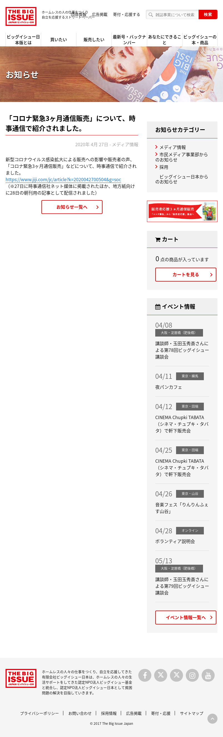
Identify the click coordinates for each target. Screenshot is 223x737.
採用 (163, 166)
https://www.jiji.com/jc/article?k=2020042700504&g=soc (63, 179)
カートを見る (185, 274)
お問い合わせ (80, 713)
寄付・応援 (161, 713)
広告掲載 (99, 14)
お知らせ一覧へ (71, 206)
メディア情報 (172, 147)
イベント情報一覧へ (186, 617)
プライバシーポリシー (39, 713)
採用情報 (109, 713)
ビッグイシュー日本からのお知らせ (181, 179)
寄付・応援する (126, 14)
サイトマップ (191, 713)
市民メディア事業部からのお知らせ (181, 157)
